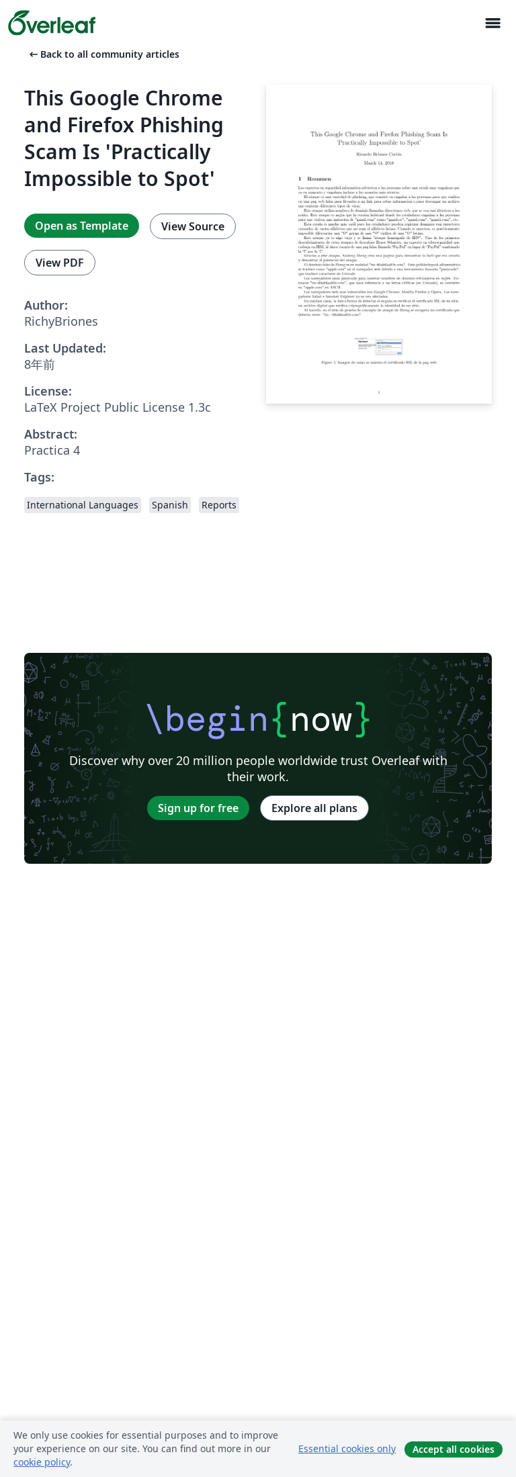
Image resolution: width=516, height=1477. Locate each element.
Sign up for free (198, 808)
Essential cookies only (347, 1448)
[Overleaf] (51, 23)
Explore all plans (314, 808)
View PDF (60, 262)
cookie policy (41, 1462)
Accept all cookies (453, 1449)
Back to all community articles (103, 54)
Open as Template (81, 225)
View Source (192, 226)
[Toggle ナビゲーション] (492, 23)
